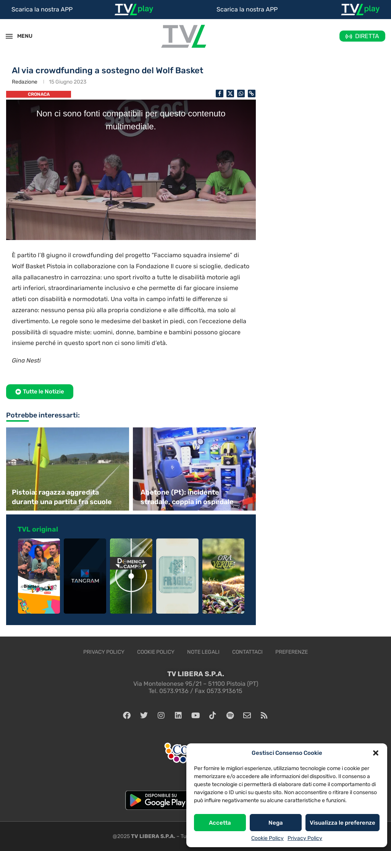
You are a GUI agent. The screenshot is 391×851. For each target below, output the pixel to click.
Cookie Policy (267, 838)
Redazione (24, 82)
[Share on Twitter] (230, 93)
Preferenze (291, 652)
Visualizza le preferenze (342, 822)
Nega (275, 822)
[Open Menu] (9, 36)
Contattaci (247, 652)
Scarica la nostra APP (42, 9)
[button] (376, 753)
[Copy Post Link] (251, 93)
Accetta (220, 822)
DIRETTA (367, 36)
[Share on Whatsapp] (241, 93)
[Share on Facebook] (219, 93)
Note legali (203, 652)
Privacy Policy (305, 838)
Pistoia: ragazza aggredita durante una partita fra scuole (62, 497)
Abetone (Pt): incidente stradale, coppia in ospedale (187, 497)
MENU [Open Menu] (20, 36)
